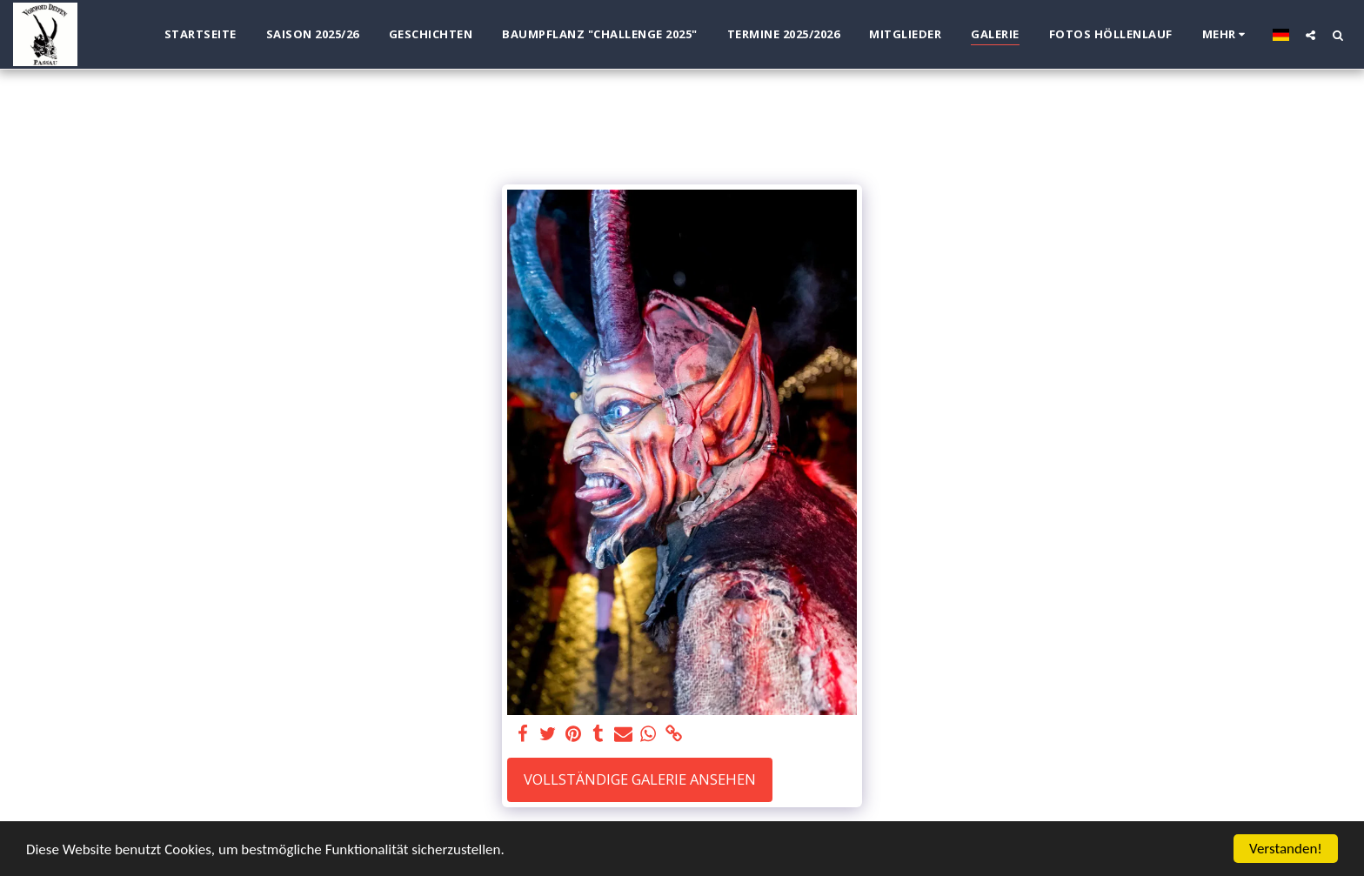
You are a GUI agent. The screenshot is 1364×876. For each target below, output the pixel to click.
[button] (1310, 35)
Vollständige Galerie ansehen (640, 779)
